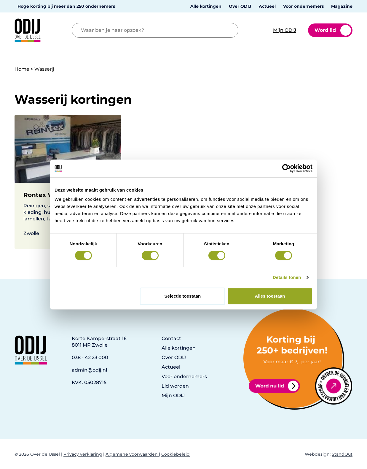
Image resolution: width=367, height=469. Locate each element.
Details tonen (287, 277)
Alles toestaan (270, 296)
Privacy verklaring (82, 454)
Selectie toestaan (183, 296)
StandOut (342, 454)
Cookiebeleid (175, 454)
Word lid (333, 30)
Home (22, 69)
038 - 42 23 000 (90, 357)
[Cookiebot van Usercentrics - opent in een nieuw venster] (286, 168)
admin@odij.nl (89, 370)
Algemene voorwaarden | (133, 454)
